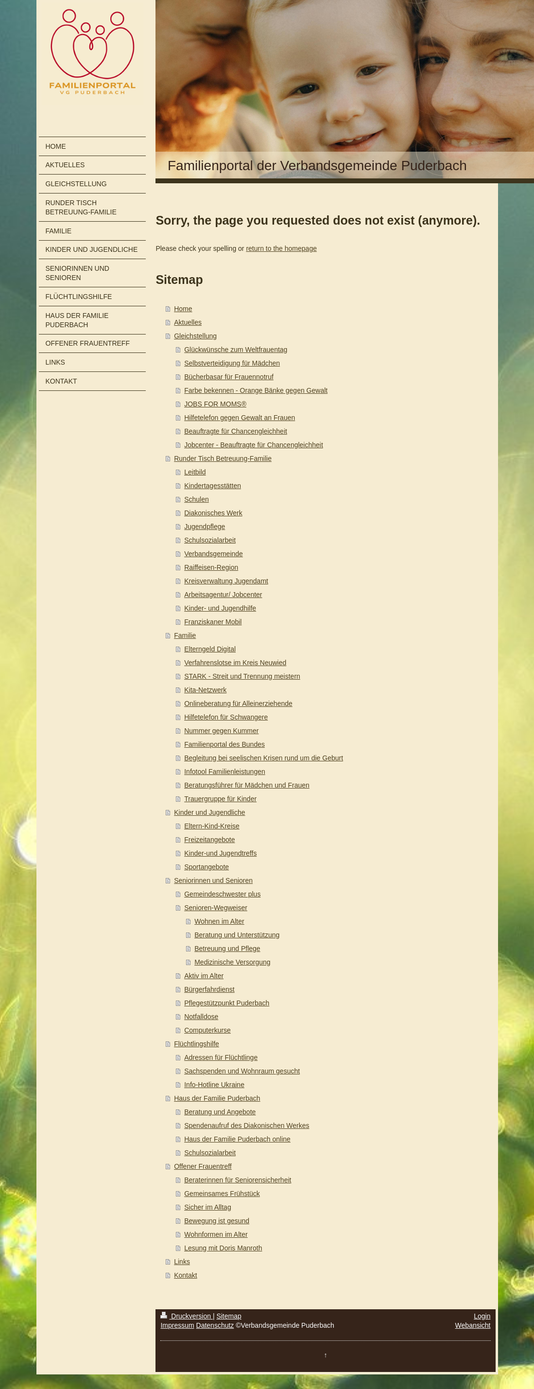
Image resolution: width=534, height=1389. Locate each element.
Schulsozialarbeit (210, 540)
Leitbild (195, 472)
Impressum (177, 1325)
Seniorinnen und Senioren (213, 880)
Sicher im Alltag (207, 1207)
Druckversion (186, 1316)
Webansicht (473, 1325)
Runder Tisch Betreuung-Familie (223, 458)
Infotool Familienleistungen (224, 771)
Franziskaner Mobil (212, 622)
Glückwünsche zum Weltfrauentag (235, 349)
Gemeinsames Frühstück (222, 1193)
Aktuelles (188, 322)
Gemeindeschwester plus (222, 894)
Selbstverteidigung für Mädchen (232, 363)
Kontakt (185, 1275)
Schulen (196, 499)
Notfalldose (201, 1016)
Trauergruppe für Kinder (220, 799)
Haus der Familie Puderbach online (237, 1139)
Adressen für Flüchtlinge (221, 1057)
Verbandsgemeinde (213, 554)
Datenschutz (215, 1325)
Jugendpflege (204, 526)
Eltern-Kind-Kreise (212, 826)
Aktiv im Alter (204, 976)
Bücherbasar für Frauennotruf (229, 377)
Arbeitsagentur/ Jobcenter (223, 594)
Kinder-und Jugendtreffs (220, 853)
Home (183, 309)
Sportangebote (206, 867)
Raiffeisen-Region (211, 567)
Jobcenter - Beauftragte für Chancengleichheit (253, 445)
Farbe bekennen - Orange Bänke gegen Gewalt (255, 390)
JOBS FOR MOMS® (215, 404)
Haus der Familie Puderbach (217, 1098)
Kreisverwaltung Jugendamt (226, 581)
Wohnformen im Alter (215, 1234)
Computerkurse (207, 1030)
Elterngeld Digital (210, 649)
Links (182, 1262)
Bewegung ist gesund (216, 1221)
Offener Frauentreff (203, 1166)
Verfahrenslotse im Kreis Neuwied (235, 663)
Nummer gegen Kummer (221, 731)
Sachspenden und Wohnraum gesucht (242, 1071)
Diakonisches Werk (213, 513)
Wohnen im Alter (219, 921)
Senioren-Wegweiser (215, 908)
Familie (185, 635)
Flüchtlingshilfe (196, 1044)
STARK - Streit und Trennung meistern (242, 676)
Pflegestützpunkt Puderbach (226, 1003)
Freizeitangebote (209, 840)
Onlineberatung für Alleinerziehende (238, 703)
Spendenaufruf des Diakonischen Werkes (246, 1125)
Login (482, 1316)
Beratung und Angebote (220, 1112)
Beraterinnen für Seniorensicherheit (237, 1180)
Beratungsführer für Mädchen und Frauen (247, 785)
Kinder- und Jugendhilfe (220, 608)
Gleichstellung (195, 336)
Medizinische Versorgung (232, 962)
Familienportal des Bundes (224, 744)
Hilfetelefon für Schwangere (226, 717)
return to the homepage (281, 248)
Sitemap (228, 1316)
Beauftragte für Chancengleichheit (235, 431)
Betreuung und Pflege (227, 948)
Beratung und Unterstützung (236, 935)
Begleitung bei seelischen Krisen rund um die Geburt (263, 758)
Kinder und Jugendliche (209, 812)
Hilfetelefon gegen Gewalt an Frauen (239, 418)
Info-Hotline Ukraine (214, 1085)
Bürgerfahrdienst (209, 989)
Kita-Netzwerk (205, 690)
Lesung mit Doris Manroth (223, 1248)
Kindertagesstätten (212, 486)
